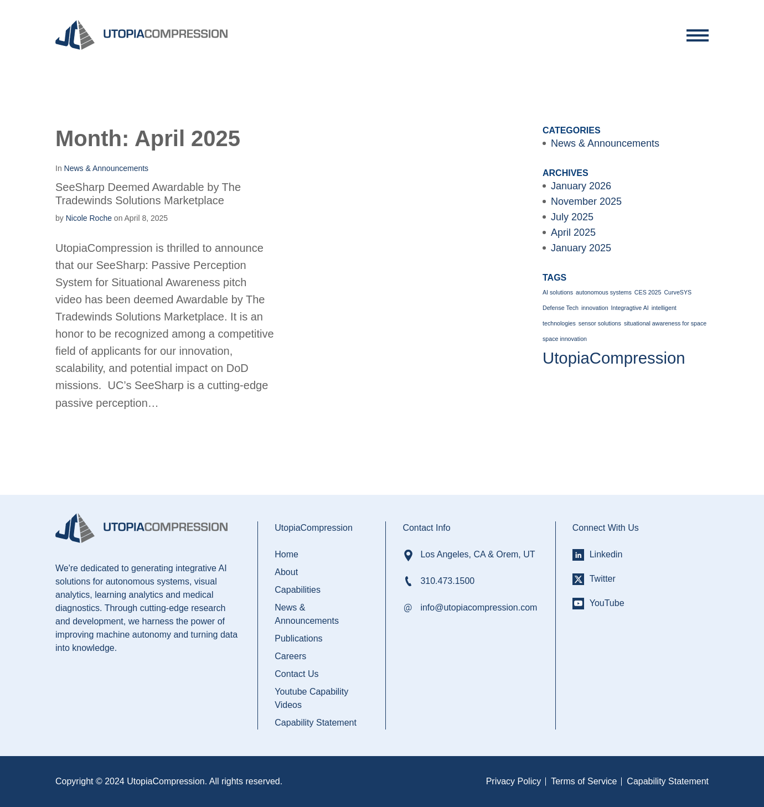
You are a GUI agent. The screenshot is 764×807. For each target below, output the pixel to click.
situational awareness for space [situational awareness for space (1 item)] (665, 323)
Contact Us (296, 674)
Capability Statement (316, 722)
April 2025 (573, 232)
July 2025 (572, 217)
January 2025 (581, 248)
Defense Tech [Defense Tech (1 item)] (561, 307)
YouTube (607, 603)
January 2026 (581, 186)
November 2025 (586, 201)
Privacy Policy (513, 781)
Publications (298, 638)
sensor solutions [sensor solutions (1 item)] (600, 323)
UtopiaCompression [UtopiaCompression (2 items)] (614, 358)
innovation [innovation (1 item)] (594, 307)
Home (286, 554)
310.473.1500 (447, 581)
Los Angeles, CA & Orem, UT (477, 554)
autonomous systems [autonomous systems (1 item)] (604, 292)
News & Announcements (605, 143)
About (286, 572)
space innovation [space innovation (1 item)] (565, 338)
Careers (290, 656)
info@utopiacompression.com (478, 607)
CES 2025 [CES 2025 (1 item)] (648, 292)
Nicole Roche (89, 218)
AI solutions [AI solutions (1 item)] (558, 292)
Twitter (603, 578)
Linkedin (606, 554)
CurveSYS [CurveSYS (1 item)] (677, 292)
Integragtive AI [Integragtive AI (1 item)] (630, 307)
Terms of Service (584, 781)
